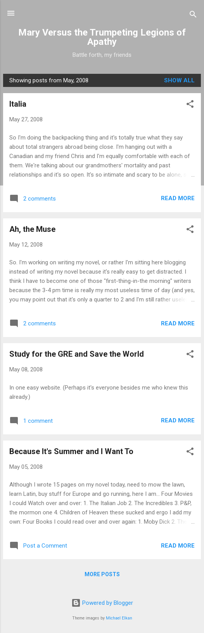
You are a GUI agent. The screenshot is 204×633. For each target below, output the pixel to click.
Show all (179, 80)
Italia (17, 104)
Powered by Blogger (102, 602)
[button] (190, 105)
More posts (102, 574)
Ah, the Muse (32, 229)
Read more (178, 198)
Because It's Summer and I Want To (71, 451)
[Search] (193, 15)
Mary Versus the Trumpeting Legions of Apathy (102, 37)
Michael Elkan (119, 618)
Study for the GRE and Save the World (76, 354)
